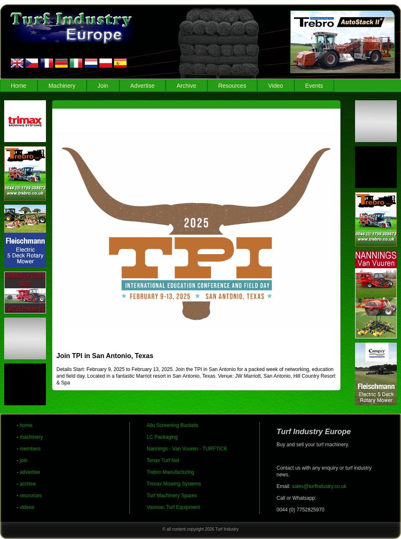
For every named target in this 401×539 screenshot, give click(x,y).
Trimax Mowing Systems (174, 484)
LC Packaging (162, 437)
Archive (186, 85)
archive (28, 484)
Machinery (62, 85)
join (24, 460)
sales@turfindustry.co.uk (319, 486)
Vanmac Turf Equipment (173, 507)
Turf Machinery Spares (172, 495)
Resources (232, 85)
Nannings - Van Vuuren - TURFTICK (187, 449)
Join (102, 85)
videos (27, 507)
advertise (30, 472)
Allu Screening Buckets (172, 425)
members (30, 449)
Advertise (142, 85)
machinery (31, 437)
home (26, 425)
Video (275, 85)
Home (18, 85)
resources (31, 495)
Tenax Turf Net (163, 460)
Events (314, 85)
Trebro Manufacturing (170, 472)
